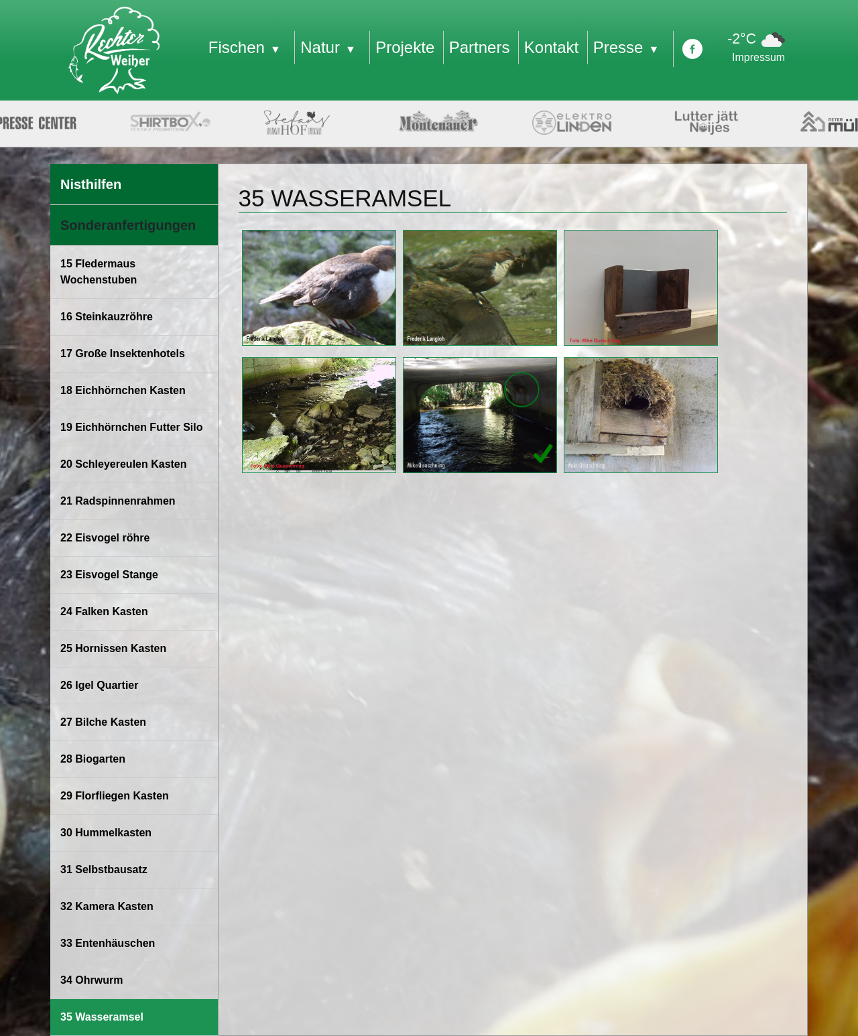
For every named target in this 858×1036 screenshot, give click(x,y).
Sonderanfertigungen (128, 225)
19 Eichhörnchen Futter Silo (131, 427)
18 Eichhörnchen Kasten (123, 390)
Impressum (758, 57)
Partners (479, 47)
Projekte (404, 47)
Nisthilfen (90, 184)
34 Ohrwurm (91, 980)
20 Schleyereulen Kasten (123, 464)
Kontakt (551, 47)
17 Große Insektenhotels (122, 353)
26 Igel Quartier (99, 685)
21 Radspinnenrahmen (118, 501)
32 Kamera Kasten (107, 906)
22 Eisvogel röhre (104, 537)
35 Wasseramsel (101, 1017)
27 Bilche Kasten (103, 722)
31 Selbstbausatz (103, 869)
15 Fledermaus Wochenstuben (98, 271)
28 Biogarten (92, 759)
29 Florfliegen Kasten (114, 795)
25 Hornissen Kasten (113, 648)
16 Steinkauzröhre (106, 316)
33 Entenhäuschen (107, 943)
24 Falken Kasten (104, 611)
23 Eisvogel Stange (109, 574)
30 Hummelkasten (105, 832)
